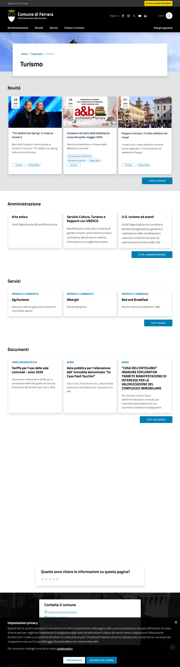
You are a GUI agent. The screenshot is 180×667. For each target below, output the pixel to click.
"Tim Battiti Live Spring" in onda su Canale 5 (32, 135)
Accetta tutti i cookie (101, 660)
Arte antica (20, 216)
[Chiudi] (176, 621)
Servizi (54, 28)
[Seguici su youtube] (138, 15)
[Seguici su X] (133, 15)
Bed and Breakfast (135, 299)
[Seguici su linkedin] (144, 15)
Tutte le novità (157, 180)
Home (24, 54)
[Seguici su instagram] (127, 15)
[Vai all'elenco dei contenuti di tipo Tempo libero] (34, 165)
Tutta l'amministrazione (152, 254)
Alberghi (73, 299)
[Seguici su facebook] (121, 15)
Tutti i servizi (158, 323)
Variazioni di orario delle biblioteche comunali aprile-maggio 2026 (88, 135)
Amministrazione (18, 28)
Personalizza (74, 660)
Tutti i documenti (156, 419)
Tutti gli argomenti (163, 28)
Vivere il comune (74, 28)
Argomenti (37, 54)
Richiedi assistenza (56, 617)
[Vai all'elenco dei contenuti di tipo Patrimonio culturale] (76, 160)
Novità (39, 28)
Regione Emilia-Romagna (18, 3)
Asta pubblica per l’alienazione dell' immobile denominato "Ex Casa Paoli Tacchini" (89, 372)
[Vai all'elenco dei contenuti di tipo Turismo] (19, 165)
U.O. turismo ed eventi (138, 216)
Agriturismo (20, 299)
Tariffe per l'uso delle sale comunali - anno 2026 (30, 370)
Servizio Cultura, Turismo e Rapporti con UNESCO (86, 218)
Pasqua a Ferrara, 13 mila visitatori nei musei (144, 135)
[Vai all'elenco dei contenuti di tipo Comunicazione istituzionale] (80, 156)
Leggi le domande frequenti (60, 612)
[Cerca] (169, 15)
